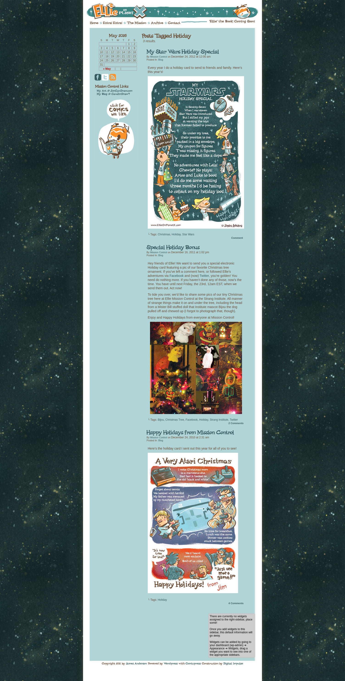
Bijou (161, 419)
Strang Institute (219, 419)
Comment (237, 237)
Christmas (164, 234)
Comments (236, 423)
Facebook (177, 276)
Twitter (204, 276)
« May (107, 68)
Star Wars (188, 234)
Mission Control (158, 56)
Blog (160, 59)
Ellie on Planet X (175, 11)
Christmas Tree (174, 419)
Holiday (176, 234)
